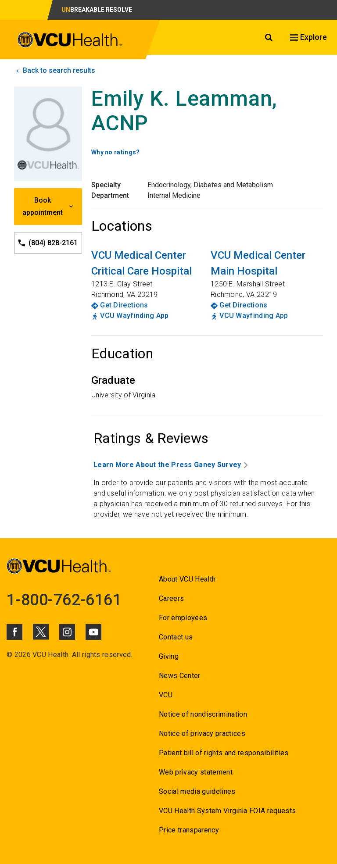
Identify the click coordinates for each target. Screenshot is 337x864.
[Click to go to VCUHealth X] (41, 631)
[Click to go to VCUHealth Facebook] (14, 632)
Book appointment (48, 206)
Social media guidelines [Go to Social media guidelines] (197, 791)
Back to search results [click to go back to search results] (54, 70)
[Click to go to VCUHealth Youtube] (93, 632)
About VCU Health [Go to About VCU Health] (187, 579)
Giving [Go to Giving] (169, 656)
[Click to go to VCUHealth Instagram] (67, 632)
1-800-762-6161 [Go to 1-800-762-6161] (64, 600)
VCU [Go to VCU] (165, 695)
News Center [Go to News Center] (180, 675)
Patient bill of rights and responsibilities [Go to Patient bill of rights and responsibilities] (224, 753)
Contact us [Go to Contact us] (176, 637)
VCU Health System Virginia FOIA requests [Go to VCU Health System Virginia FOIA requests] (227, 811)
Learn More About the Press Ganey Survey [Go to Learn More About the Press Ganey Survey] (170, 465)
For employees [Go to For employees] (183, 618)
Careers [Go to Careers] (171, 598)
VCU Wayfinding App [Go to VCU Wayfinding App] (134, 315)
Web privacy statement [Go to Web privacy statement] (196, 772)
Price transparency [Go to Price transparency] (189, 830)
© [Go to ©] (9, 654)
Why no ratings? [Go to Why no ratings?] (115, 152)
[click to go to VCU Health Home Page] (70, 41)
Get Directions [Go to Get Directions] (124, 305)
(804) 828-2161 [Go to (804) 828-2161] (48, 243)
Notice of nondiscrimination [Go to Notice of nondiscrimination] (203, 714)
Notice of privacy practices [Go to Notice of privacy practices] (202, 733)
